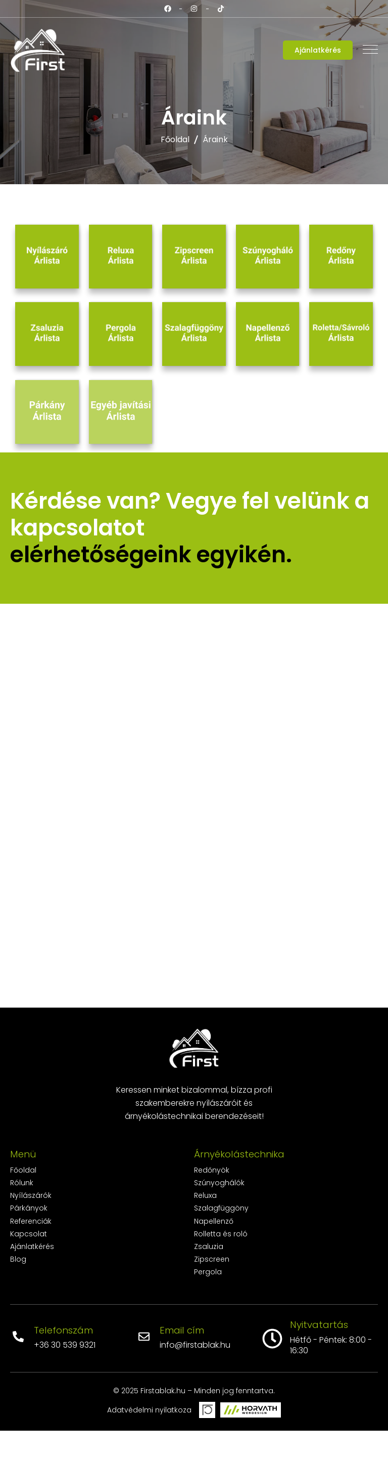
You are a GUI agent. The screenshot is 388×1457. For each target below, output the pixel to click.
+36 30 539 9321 (64, 1371)
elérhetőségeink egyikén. (151, 581)
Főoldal (175, 139)
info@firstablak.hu (195, 1371)
